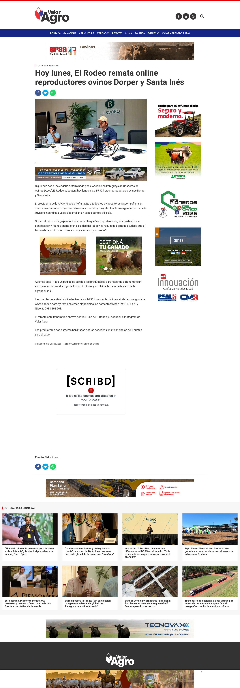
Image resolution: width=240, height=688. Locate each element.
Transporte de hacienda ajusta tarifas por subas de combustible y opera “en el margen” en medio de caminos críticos (209, 603)
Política (140, 33)
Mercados (103, 33)
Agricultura (86, 33)
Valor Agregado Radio (176, 33)
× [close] (202, 671)
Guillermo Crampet (80, 344)
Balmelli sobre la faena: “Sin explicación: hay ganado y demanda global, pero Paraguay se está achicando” (88, 603)
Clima (128, 33)
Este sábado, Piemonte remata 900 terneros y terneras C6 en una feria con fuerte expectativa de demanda (28, 603)
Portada (55, 33)
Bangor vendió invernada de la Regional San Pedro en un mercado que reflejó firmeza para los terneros (148, 603)
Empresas (153, 33)
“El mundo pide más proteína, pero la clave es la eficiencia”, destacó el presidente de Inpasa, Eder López (29, 551)
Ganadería (69, 33)
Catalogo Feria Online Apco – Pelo (51, 344)
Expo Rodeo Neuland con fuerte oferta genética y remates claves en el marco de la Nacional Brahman (209, 551)
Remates (117, 33)
